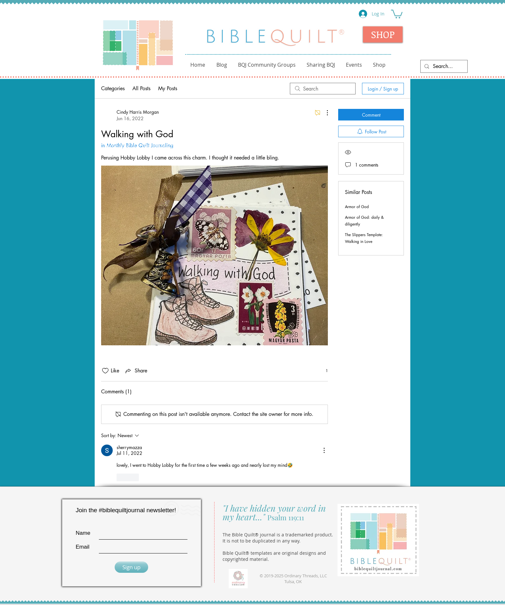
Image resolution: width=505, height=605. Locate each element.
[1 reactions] (323, 370)
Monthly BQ (384, 145)
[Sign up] (131, 567)
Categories (113, 88)
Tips (286, 145)
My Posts (167, 88)
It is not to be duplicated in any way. (261, 541)
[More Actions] (324, 113)
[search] (323, 88)
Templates (351, 145)
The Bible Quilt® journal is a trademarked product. (278, 535)
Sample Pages (314, 145)
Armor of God (357, 206)
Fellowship (233, 145)
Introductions (120, 145)
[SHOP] (383, 34)
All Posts (141, 88)
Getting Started (160, 145)
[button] (397, 13)
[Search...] (443, 66)
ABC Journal (199, 145)
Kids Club (263, 145)
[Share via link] (135, 371)
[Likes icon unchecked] (105, 371)
